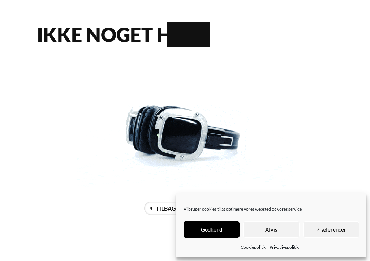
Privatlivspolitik (284, 247)
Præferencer (331, 229)
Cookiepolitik (253, 247)
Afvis (271, 229)
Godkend (211, 229)
